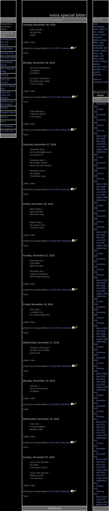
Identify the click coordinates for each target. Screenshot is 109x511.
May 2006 (100, 189)
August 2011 (102, 435)
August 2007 (102, 245)
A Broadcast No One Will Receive (8, 42)
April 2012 (100, 462)
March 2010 (101, 374)
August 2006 (102, 197)
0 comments (64, 48)
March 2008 (101, 280)
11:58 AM (55, 290)
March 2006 (101, 184)
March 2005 (101, 136)
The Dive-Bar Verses (7, 63)
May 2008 (100, 285)
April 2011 (100, 424)
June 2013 (101, 475)
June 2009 (101, 336)
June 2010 (101, 382)
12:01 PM (55, 328)
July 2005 (100, 146)
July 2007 (100, 243)
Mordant (4, 108)
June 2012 (101, 467)
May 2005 (100, 141)
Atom (3, 29)
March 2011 (101, 422)
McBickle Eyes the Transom (7, 102)
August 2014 (102, 502)
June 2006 (101, 192)
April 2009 (100, 331)
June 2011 (101, 430)
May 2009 (100, 334)
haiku (32, 42)
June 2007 (101, 240)
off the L (4, 117)
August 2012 (102, 470)
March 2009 (101, 328)
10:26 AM (55, 241)
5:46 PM (54, 130)
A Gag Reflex (7, 48)
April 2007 (100, 235)
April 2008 (100, 283)
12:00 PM (55, 366)
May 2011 (100, 427)
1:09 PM (54, 404)
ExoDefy (4, 75)
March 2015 (101, 505)
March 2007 (101, 232)
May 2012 (100, 465)
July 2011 (100, 432)
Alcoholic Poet (7, 53)
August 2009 (102, 339)
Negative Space (8, 112)
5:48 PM (54, 491)
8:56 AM (54, 442)
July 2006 (100, 195)
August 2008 (102, 294)
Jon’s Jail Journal (5, 81)
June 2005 (101, 144)
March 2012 (101, 459)
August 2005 (102, 149)
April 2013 (100, 472)
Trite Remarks (7, 126)
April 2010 (100, 376)
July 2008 (100, 291)
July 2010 (100, 384)
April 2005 (100, 138)
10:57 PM (55, 97)
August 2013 (102, 478)
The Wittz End (7, 131)
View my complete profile (100, 80)
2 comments (65, 290)
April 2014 (100, 499)
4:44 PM (54, 189)
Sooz (3, 121)
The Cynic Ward (8, 58)
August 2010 (102, 387)
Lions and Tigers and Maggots (5, 95)
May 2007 (100, 237)
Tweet (26, 53)
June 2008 (101, 288)
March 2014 (101, 497)
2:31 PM (54, 48)
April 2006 (100, 187)
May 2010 (100, 379)
